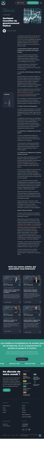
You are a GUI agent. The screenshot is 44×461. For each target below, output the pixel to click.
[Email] (9, 103)
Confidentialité (5, 437)
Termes (9, 437)
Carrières (4, 412)
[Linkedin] (9, 105)
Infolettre (24, 412)
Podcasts (24, 414)
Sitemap (17, 437)
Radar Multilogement (26, 416)
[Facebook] (9, 101)
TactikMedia (25, 437)
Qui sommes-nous (6, 407)
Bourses (23, 407)
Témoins (13, 437)
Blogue (23, 409)
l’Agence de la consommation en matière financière (28, 225)
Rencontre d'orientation (26, 418)
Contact (4, 414)
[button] (41, 3)
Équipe (4, 409)
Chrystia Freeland (31, 42)
